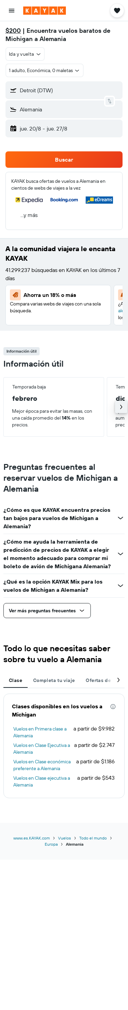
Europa (51, 844)
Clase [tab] (15, 680)
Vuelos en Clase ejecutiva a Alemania (41, 781)
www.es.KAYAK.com (31, 838)
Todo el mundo (93, 838)
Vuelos (64, 838)
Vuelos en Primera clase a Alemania (40, 732)
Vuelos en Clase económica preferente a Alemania (42, 765)
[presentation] (113, 707)
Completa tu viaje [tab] (54, 680)
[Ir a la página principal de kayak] (44, 10)
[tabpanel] (64, 746)
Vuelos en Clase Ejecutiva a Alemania (41, 748)
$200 (13, 31)
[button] (11, 10)
